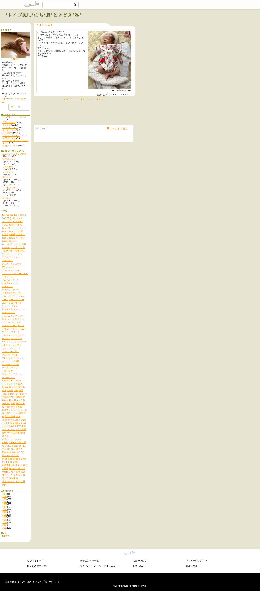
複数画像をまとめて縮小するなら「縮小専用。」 (32, 581)
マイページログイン (196, 560)
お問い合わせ (140, 566)
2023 (4, 502)
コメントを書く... (118, 128)
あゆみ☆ (15, 59)
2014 (4, 525)
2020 (4, 509)
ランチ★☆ (7, 172)
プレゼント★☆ (10, 187)
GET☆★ (6, 177)
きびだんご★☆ (10, 127)
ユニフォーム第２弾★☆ (14, 154)
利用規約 (110, 566)
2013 (4, 528)
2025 (4, 496)
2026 (4, 494)
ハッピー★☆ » (95, 99)
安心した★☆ (8, 122)
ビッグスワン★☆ (11, 135)
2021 (4, 507)
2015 (4, 522)
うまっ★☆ (7, 166)
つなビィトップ (35, 560)
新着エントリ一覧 (89, 560)
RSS (6, 535)
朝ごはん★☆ (8, 159)
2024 (4, 499)
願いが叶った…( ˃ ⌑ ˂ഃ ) (14, 117)
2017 (4, 517)
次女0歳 (101, 95)
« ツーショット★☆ (74, 99)
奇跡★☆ (6, 125)
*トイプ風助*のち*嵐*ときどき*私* (43, 14)
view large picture (121, 90)
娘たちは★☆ (8, 130)
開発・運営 (191, 566)
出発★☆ (6, 198)
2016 (4, 520)
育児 (107, 95)
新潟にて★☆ (8, 138)
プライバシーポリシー (91, 566)
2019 (4, 512)
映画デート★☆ (10, 145)
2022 (4, 504)
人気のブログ (140, 560)
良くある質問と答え (37, 566)
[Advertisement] (213, 23)
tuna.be (129, 553)
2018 (4, 515)
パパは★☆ (7, 132)
